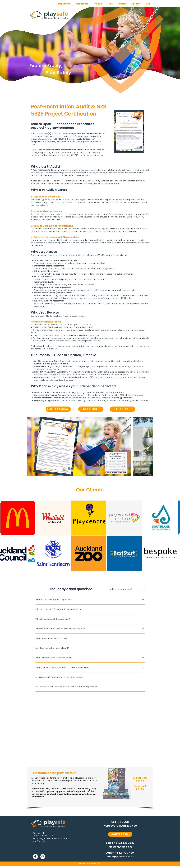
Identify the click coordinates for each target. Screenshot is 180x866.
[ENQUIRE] (122, 409)
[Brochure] (90, 409)
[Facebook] (35, 856)
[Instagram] (42, 856)
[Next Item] (148, 446)
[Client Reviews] (58, 409)
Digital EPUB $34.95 (140, 779)
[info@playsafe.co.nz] (120, 847)
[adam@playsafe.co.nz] (120, 856)
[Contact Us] (120, 834)
